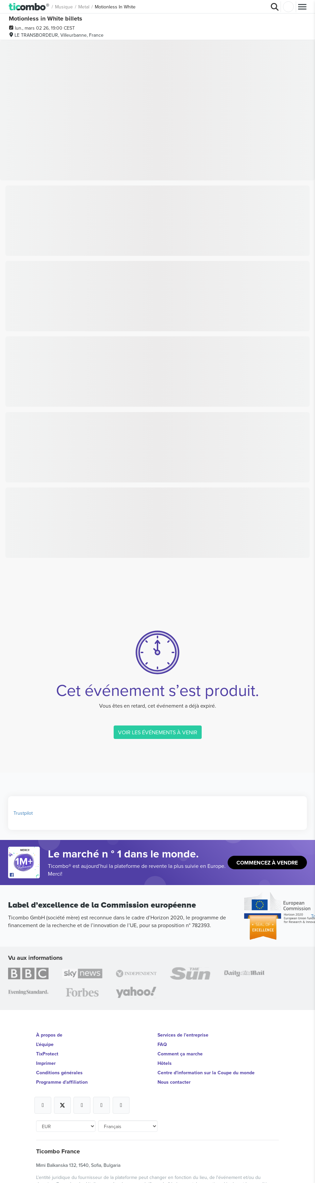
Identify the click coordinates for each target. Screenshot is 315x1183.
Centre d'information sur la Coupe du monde (206, 1072)
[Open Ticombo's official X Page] (62, 1105)
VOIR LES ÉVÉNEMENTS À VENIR (157, 732)
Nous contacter (174, 1082)
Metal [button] (83, 6)
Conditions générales (59, 1072)
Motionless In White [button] (115, 6)
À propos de (49, 1035)
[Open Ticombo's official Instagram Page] (82, 1105)
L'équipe (45, 1044)
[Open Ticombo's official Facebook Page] (25, 875)
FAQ (162, 1044)
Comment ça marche (180, 1053)
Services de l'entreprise (183, 1035)
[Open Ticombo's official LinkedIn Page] (121, 1105)
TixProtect (47, 1053)
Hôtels (165, 1063)
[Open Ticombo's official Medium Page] (101, 1105)
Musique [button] (64, 6)
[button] (29, 6)
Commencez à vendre (267, 863)
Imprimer (46, 1063)
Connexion (288, 6)
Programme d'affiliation (62, 1082)
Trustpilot (23, 813)
